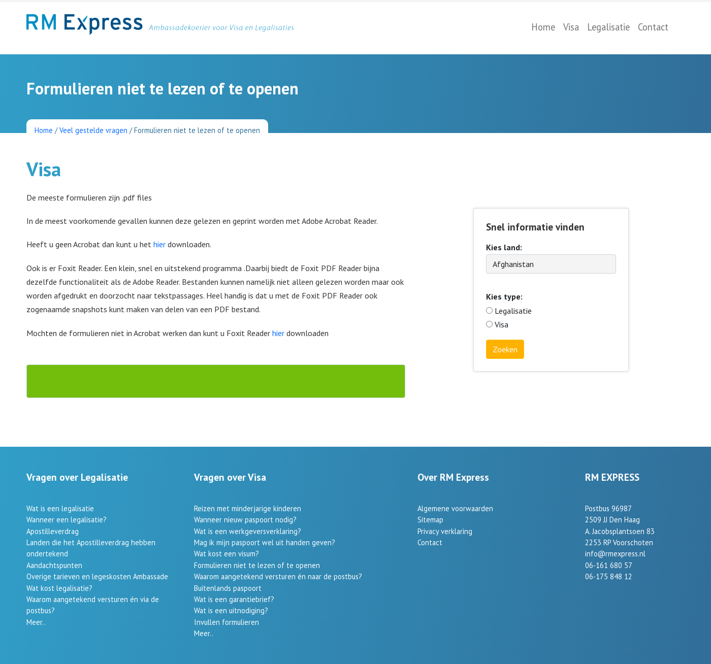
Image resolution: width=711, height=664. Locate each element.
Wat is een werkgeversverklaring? (247, 531)
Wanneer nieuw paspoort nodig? (245, 519)
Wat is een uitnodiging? (231, 610)
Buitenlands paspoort (228, 588)
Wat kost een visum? (226, 553)
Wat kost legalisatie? (59, 588)
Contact (653, 27)
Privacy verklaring (444, 531)
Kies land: (504, 247)
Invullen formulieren (226, 622)
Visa (571, 27)
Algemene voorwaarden (455, 508)
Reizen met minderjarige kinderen (247, 508)
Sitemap (430, 519)
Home (543, 27)
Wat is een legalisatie (60, 508)
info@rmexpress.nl (615, 553)
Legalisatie (608, 27)
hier (160, 244)
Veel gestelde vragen (93, 130)
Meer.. (36, 622)
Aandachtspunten (54, 565)
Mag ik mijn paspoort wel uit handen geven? (264, 542)
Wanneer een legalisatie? (66, 519)
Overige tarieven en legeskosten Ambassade (97, 576)
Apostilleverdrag (52, 531)
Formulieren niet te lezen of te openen (257, 565)
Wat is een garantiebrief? (234, 599)
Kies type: (504, 296)
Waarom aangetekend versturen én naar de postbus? (278, 576)
